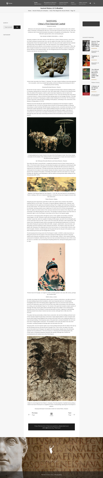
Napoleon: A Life (95, 56)
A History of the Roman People (95, 87)
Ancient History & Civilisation (40, 10)
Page (36, 414)
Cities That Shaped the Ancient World (59, 10)
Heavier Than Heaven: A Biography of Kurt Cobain (95, 44)
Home (29, 10)
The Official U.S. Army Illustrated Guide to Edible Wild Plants (95, 73)
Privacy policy (58, 474)
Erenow (43, 474)
